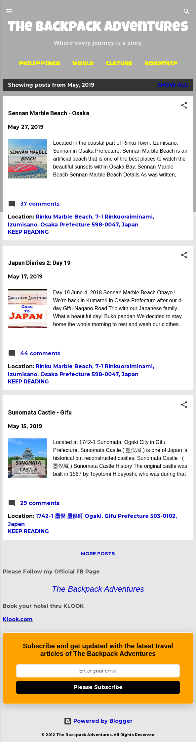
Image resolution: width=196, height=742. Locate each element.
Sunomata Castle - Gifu (40, 412)
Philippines (39, 63)
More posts (98, 554)
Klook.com (18, 619)
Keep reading (28, 232)
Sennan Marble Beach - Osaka (48, 113)
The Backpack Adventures (98, 28)
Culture (119, 63)
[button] (184, 105)
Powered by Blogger (98, 721)
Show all (172, 85)
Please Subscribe (98, 687)
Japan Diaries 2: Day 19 (39, 262)
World (83, 63)
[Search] (187, 12)
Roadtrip (160, 63)
